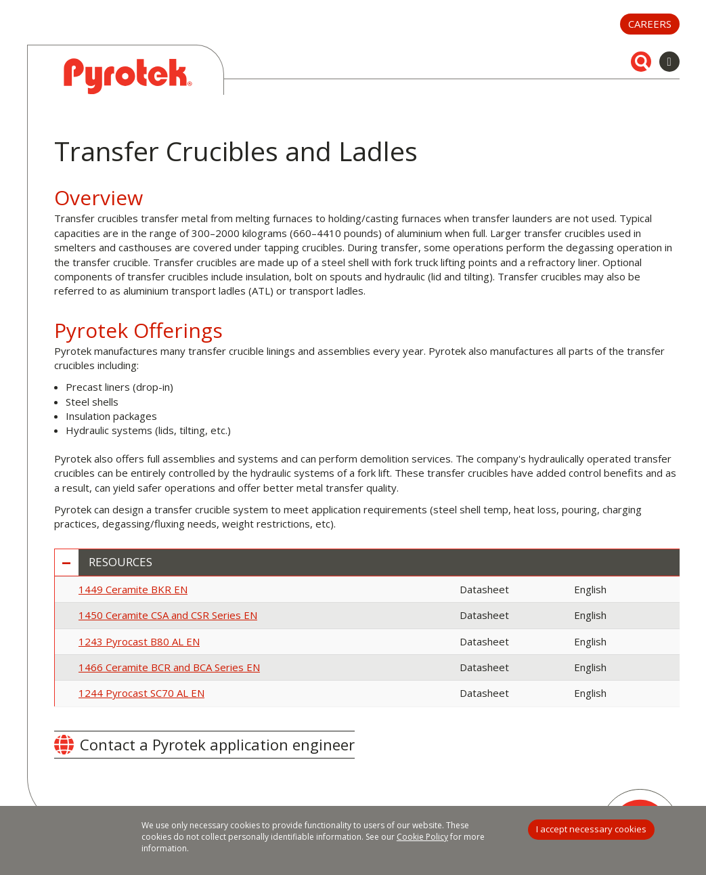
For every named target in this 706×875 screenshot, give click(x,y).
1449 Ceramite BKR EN (133, 589)
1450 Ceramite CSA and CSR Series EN (168, 615)
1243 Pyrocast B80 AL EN (139, 641)
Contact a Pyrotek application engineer (217, 744)
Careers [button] (649, 23)
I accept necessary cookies (591, 829)
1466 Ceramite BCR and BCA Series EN (169, 667)
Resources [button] (120, 562)
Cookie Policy (422, 836)
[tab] (367, 562)
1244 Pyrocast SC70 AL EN (141, 693)
